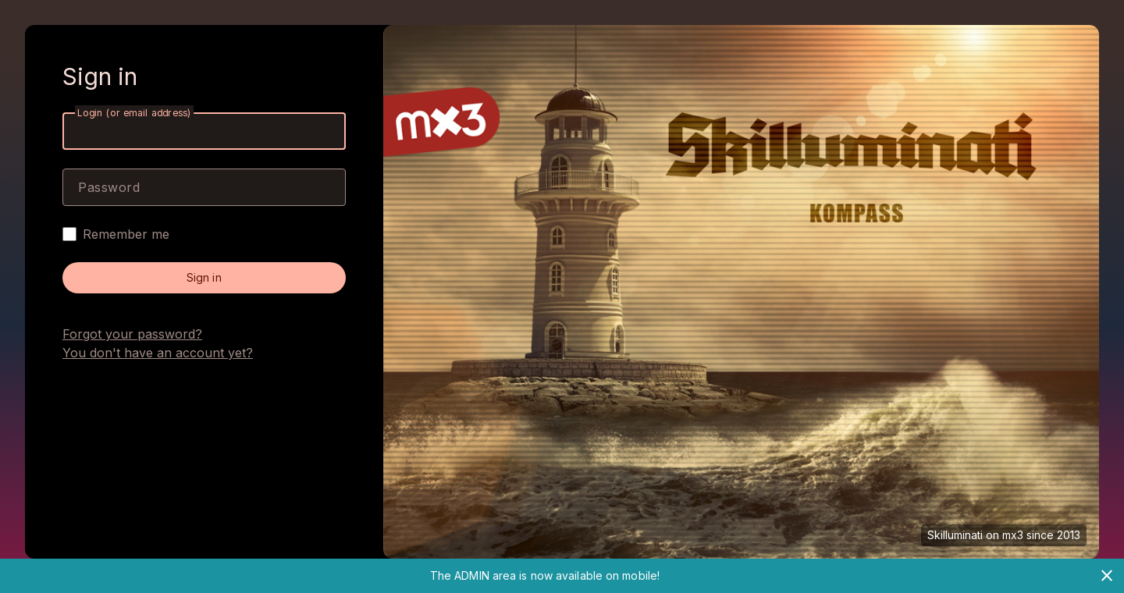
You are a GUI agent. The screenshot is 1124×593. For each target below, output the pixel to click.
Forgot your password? (132, 334)
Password (109, 187)
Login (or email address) (134, 113)
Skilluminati (955, 535)
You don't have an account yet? (157, 352)
